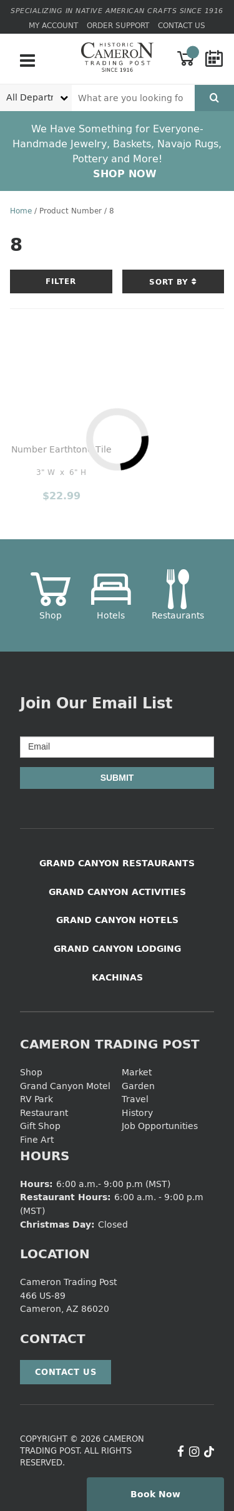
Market (137, 1072)
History (137, 1112)
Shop (31, 1072)
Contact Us (181, 25)
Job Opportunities (160, 1125)
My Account (53, 25)
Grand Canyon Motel (65, 1085)
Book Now (155, 1494)
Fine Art (37, 1139)
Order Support (118, 25)
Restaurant (44, 1112)
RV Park (36, 1099)
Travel (135, 1099)
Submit (117, 778)
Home (21, 210)
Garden (138, 1085)
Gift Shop (40, 1125)
